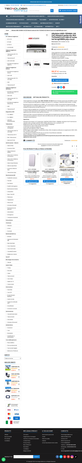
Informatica (27, 26)
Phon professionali (12, 345)
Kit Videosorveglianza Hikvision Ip (13, 103)
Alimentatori (10, 212)
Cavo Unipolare (11, 246)
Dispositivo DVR (32, 19)
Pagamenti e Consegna (29, 436)
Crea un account (73, 5)
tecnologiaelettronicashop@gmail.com (36, 5)
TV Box (9, 268)
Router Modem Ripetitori (11, 295)
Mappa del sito (27, 451)
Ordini (43, 436)
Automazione (38, 26)
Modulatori (10, 333)
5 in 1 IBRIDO (10, 117)
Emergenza (10, 214)
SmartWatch (10, 306)
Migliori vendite (10, 362)
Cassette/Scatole (11, 251)
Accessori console (12, 308)
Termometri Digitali (12, 348)
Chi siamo (25, 434)
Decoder (9, 270)
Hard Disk (9, 289)
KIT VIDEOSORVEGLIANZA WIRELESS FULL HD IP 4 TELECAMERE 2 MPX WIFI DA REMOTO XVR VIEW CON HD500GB (15, 388)
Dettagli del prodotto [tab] (41, 97)
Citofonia (34, 23)
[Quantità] (59, 76)
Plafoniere (10, 197)
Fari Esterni (10, 183)
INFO (57, 26)
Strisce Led (10, 202)
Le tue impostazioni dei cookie (50, 442)
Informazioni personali (48, 434)
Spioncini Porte (11, 140)
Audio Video (9, 265)
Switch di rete (10, 299)
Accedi (65, 5)
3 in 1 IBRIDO (10, 114)
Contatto (64, 431)
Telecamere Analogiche (10, 127)
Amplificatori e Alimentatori (11, 336)
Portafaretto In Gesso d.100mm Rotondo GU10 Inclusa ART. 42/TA (67, 170)
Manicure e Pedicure (12, 351)
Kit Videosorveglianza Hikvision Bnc (13, 92)
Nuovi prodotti (8, 436)
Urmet (9, 228)
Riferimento (55, 41)
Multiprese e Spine (12, 254)
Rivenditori (26, 447)
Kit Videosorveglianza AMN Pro (13, 64)
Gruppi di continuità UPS (12, 302)
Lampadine (10, 191)
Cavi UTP (9, 292)
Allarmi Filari (10, 145)
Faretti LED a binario (12, 178)
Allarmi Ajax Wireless (12, 163)
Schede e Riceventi (12, 322)
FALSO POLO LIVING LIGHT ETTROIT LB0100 (32, 171)
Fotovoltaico (23, 23)
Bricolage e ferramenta (13, 26)
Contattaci (7, 440)
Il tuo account (47, 431)
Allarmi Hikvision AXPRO (11, 151)
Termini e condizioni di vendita (31, 438)
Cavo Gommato (11, 248)
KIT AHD (9, 42)
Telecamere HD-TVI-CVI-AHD (12, 54)
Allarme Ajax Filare (12, 166)
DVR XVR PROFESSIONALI (11, 120)
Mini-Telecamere (11, 137)
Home (6, 34)
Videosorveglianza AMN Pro (36, 16)
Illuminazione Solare (12, 189)
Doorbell (9, 231)
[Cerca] (41, 10)
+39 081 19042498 (14, 5)
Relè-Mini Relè (11, 243)
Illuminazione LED (11, 23)
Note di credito (46, 438)
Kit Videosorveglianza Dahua (13, 72)
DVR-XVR (9, 75)
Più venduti (7, 438)
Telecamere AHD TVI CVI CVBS (12, 131)
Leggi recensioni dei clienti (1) (60, 49)
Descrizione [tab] (27, 97)
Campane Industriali (12, 217)
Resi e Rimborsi (27, 445)
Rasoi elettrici (10, 342)
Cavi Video (10, 279)
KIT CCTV (9, 39)
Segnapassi (10, 200)
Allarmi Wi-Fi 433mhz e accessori (12, 155)
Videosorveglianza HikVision (15, 19)
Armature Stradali (11, 205)
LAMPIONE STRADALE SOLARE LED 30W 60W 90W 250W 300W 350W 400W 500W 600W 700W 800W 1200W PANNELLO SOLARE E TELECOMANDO (15, 366)
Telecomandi (10, 276)
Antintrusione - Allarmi (56, 19)
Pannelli (9, 180)
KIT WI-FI (9, 44)
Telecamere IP (11, 58)
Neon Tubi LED (10, 194)
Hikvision (9, 225)
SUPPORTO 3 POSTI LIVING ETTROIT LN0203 (15, 395)
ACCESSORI (10, 47)
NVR (8, 82)
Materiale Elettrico (46, 23)
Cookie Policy (26, 440)
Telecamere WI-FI (11, 134)
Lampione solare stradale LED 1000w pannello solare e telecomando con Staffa (15, 381)
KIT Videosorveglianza (17, 16)
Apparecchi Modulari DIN (12, 240)
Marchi (7, 355)
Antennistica (49, 26)
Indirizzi (44, 440)
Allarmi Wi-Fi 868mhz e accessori (12, 159)
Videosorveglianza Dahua (55, 16)
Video (8, 273)
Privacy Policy (26, 442)
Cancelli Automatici (12, 314)
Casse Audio (10, 284)
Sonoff (57, 23)
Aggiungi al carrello (60, 80)
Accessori (9, 327)
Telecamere (42, 19)
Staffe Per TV (10, 281)
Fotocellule (10, 319)
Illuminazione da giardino (11, 208)
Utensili (9, 262)
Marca (53, 44)
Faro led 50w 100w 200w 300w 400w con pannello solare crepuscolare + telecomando (15, 374)
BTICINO (9, 236)
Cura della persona (11, 340)
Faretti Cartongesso (12, 186)
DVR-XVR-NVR (11, 61)
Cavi (8, 330)
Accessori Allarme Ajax (12, 169)
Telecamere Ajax (11, 172)
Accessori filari (11, 148)
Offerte (6, 434)
